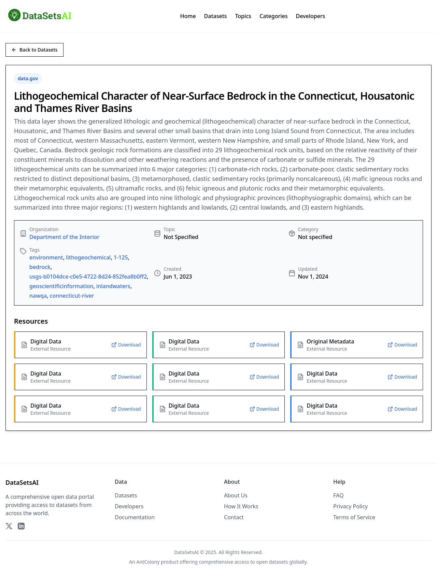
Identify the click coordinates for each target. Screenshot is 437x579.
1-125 (121, 257)
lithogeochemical (88, 257)
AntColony (148, 562)
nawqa (38, 295)
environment (46, 257)
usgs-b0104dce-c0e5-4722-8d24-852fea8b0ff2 (88, 276)
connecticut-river (72, 295)
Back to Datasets (34, 49)
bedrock (40, 267)
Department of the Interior (64, 237)
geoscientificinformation (61, 286)
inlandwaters (113, 286)
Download (126, 344)
